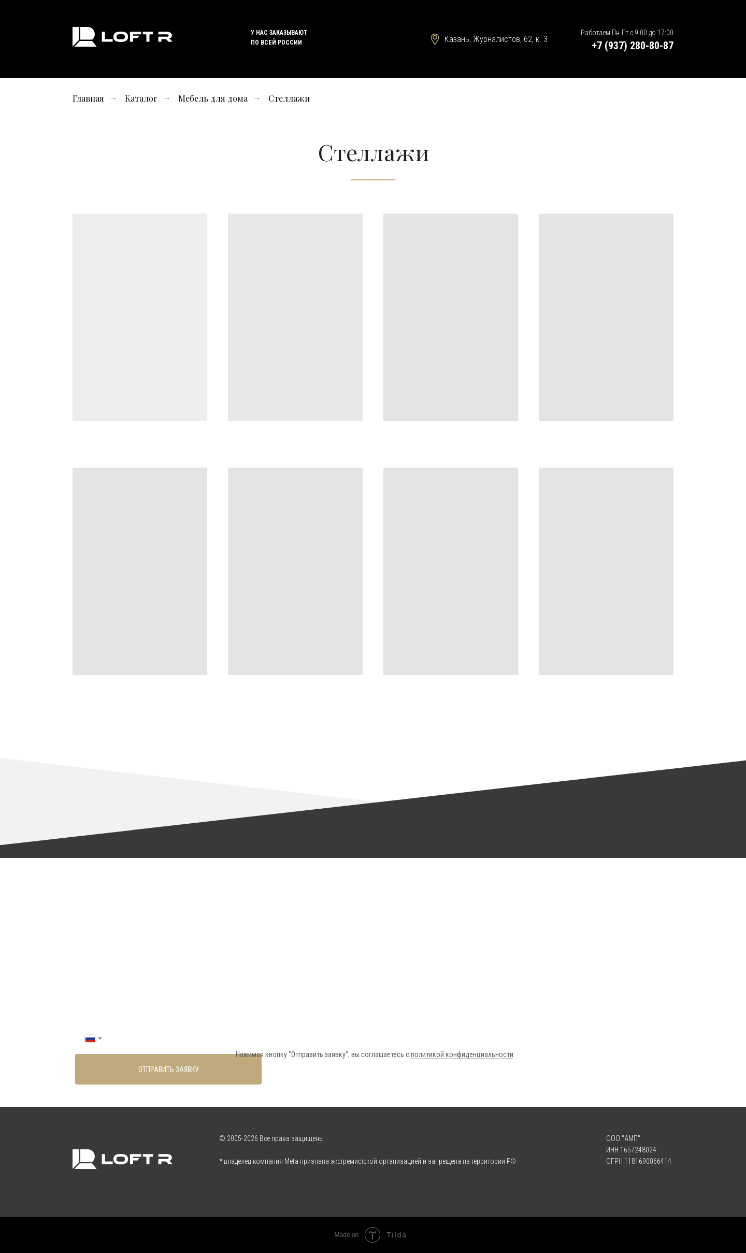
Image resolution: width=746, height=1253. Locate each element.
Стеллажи (289, 98)
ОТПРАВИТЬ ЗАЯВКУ (168, 1069)
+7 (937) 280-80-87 (632, 45)
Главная (88, 98)
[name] (369, 1008)
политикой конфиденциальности (462, 1054)
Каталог (141, 98)
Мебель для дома (213, 98)
